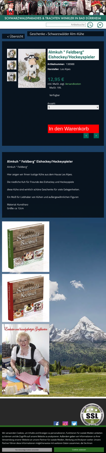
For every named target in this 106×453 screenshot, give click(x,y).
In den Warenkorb (69, 128)
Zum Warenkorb (100, 23)
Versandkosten (73, 84)
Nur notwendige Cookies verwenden (27, 449)
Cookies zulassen (79, 449)
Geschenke (37, 33)
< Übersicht (15, 36)
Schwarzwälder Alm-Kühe (66, 33)
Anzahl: (51, 103)
